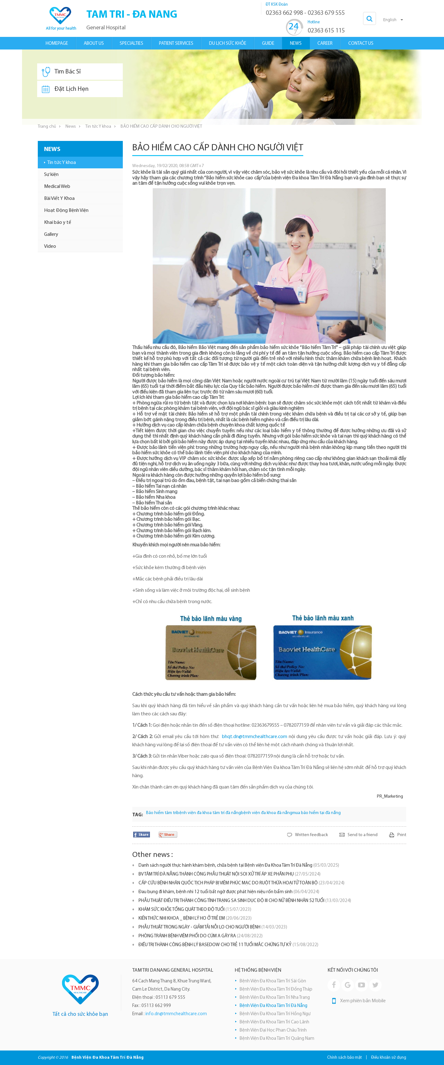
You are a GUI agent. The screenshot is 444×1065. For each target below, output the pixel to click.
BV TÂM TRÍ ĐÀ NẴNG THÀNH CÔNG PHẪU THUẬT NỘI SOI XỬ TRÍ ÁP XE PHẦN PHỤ (230, 874)
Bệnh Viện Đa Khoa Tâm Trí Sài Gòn (273, 981)
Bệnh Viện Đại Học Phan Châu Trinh (273, 1030)
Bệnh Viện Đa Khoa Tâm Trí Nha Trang (275, 997)
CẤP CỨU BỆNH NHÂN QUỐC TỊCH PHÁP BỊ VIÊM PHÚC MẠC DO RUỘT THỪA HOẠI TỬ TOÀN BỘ (241, 883)
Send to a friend (363, 835)
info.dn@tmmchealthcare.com (176, 1014)
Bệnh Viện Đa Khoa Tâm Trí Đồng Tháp (276, 989)
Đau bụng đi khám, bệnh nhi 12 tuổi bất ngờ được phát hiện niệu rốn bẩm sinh (229, 892)
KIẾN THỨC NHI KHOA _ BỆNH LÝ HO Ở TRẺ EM (195, 918)
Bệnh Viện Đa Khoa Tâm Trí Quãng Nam (277, 1038)
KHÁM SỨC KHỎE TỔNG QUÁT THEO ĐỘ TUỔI (195, 909)
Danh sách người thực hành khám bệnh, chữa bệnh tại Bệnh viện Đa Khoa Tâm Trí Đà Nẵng (239, 865)
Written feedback (311, 835)
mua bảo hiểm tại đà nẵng (316, 813)
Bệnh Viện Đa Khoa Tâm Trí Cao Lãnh (274, 1022)
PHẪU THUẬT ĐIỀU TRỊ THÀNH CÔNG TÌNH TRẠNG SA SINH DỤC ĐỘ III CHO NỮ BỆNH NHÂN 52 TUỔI (245, 901)
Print (401, 835)
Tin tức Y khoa (98, 126)
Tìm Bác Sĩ (61, 72)
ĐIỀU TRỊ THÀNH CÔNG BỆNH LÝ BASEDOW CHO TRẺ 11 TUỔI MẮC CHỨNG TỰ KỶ (228, 945)
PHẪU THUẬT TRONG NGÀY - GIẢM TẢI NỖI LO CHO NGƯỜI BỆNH (213, 927)
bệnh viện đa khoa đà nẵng (266, 813)
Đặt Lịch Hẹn (65, 89)
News (70, 126)
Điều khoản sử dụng (388, 1058)
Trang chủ (47, 126)
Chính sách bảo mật (344, 1058)
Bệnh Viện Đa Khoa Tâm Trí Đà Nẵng (273, 1006)
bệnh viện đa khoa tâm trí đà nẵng (209, 813)
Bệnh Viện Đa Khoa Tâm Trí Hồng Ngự (275, 1014)
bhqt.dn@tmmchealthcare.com (254, 736)
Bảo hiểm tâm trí (161, 813)
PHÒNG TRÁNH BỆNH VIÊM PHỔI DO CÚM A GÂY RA (201, 936)
